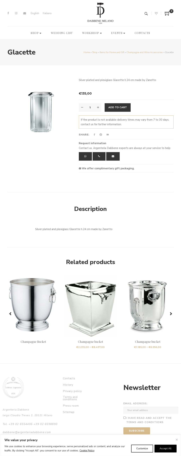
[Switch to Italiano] (47, 13)
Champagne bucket (90, 342)
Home (87, 52)
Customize (142, 448)
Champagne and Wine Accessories (145, 52)
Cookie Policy (87, 450)
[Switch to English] (35, 13)
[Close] (177, 440)
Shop (95, 52)
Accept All (165, 448)
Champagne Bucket (33, 342)
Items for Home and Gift (112, 52)
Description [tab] (90, 209)
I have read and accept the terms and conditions (149, 420)
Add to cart (117, 107)
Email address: (135, 403)
